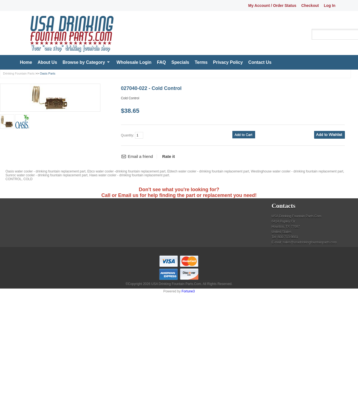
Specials (180, 62)
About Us (47, 62)
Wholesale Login (134, 62)
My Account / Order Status (272, 5)
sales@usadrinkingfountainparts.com (310, 242)
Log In (330, 5)
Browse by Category (84, 62)
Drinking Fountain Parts (19, 73)
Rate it (168, 156)
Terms (201, 62)
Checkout (310, 5)
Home (26, 62)
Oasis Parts (47, 73)
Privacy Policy (228, 62)
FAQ (161, 62)
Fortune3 (188, 291)
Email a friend (140, 156)
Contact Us (259, 62)
